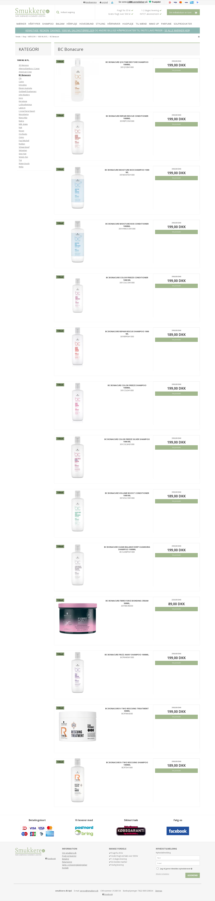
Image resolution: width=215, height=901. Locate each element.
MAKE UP (154, 23)
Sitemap (158, 891)
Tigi (20, 160)
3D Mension (24, 65)
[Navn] (178, 857)
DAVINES (55, 30)
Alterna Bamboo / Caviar (29, 68)
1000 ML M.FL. (23, 60)
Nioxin (21, 131)
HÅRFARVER (113, 23)
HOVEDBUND (86, 23)
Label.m (22, 108)
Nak (20, 127)
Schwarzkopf (24, 147)
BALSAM (60, 23)
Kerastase (23, 101)
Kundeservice (91, 2)
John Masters (24, 94)
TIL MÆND (141, 23)
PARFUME (166, 23)
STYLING (100, 23)
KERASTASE (31, 30)
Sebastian (23, 150)
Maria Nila (23, 117)
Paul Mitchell (24, 140)
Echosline (23, 85)
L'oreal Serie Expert (27, 111)
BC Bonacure (25, 75)
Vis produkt (176, 70)
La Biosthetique (25, 104)
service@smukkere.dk (89, 891)
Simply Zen (23, 157)
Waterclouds (24, 163)
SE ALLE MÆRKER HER (177, 30)
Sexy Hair (23, 153)
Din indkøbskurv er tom (184, 12)
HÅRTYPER (34, 23)
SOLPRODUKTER (183, 23)
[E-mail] (178, 863)
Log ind (105, 2)
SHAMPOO (48, 23)
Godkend (192, 875)
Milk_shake (23, 124)
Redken (22, 144)
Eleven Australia (25, 88)
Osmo (21, 137)
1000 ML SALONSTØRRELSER (77, 30)
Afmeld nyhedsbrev (162, 874)
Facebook (51, 858)
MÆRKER (21, 23)
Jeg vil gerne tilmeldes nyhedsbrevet (180, 868)
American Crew (25, 72)
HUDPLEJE (127, 23)
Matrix (21, 121)
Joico (21, 98)
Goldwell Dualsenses (27, 91)
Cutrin (21, 81)
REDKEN (44, 30)
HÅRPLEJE (72, 23)
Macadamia (24, 114)
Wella (21, 167)
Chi (20, 78)
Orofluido (23, 134)
